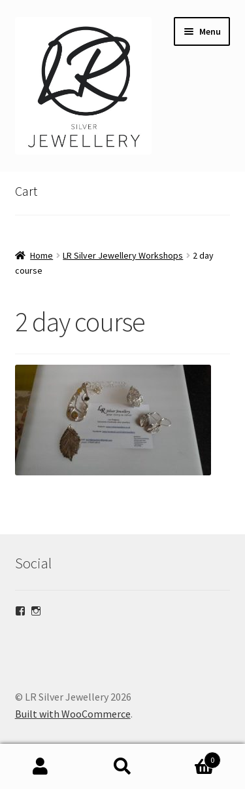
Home (41, 255)
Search (122, 766)
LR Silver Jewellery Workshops (123, 255)
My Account (41, 766)
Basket (192, 757)
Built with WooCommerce (73, 713)
